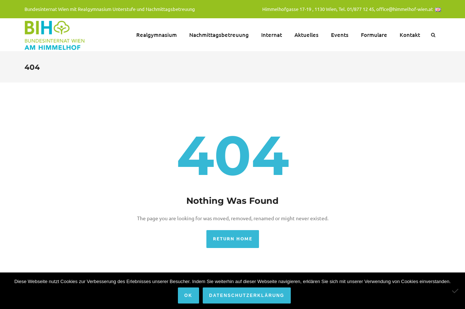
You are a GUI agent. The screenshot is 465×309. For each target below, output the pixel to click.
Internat (271, 34)
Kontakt (410, 34)
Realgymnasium (156, 34)
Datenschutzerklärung (247, 295)
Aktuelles (306, 34)
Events (339, 34)
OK (188, 295)
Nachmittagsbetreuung (219, 34)
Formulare (374, 34)
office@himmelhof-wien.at (404, 9)
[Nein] (456, 290)
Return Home (232, 239)
